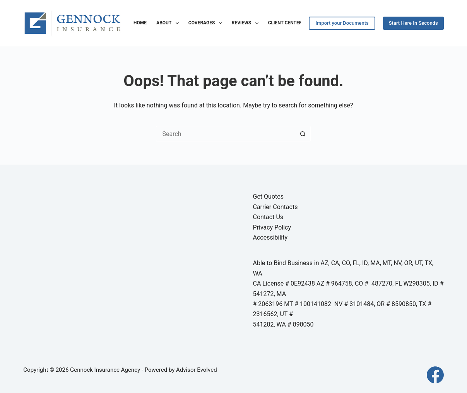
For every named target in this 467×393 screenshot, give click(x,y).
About (169, 23)
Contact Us (268, 217)
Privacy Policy (272, 227)
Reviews (247, 23)
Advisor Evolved (196, 369)
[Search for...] (225, 133)
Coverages (206, 23)
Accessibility (270, 237)
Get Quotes (268, 196)
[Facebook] (435, 374)
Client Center (285, 23)
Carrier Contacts (275, 207)
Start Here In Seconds (413, 23)
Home (140, 23)
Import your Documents (341, 23)
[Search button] (303, 133)
